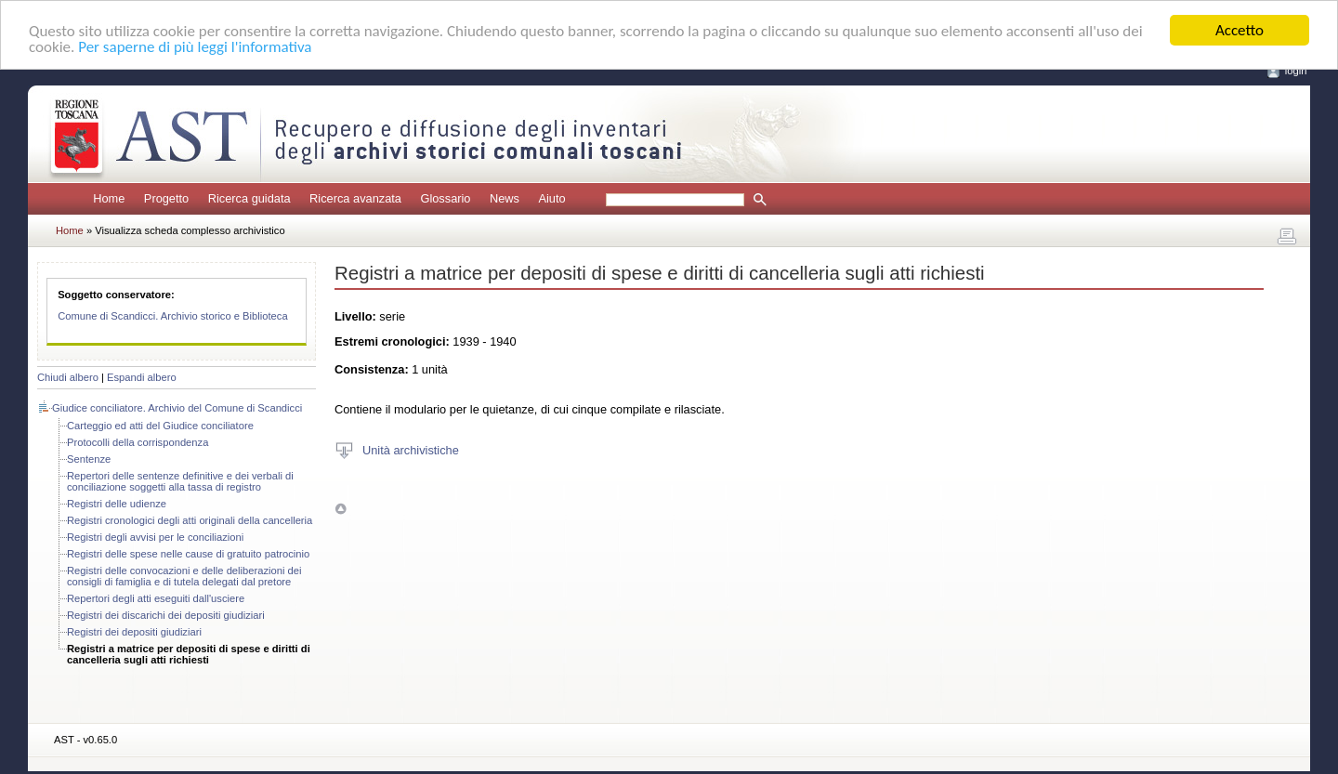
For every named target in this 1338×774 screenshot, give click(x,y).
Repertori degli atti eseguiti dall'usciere (155, 598)
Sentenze (89, 459)
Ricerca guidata (249, 198)
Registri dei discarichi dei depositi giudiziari (166, 615)
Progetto (166, 198)
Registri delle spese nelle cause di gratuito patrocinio (188, 553)
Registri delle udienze (116, 503)
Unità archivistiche (410, 449)
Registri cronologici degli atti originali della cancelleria (189, 520)
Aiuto (551, 198)
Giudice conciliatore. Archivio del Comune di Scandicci (177, 407)
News (504, 198)
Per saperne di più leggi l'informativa (194, 46)
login (1296, 70)
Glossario (445, 198)
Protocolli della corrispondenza (137, 442)
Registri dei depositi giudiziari (134, 631)
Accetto (1239, 30)
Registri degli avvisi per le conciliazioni (155, 537)
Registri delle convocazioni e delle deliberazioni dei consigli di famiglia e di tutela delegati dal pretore (184, 576)
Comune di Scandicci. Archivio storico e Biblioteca (173, 315)
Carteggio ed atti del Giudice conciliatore (160, 425)
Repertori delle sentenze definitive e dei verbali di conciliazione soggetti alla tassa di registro (180, 481)
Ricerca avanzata (355, 198)
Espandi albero (142, 377)
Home (109, 198)
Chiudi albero (67, 377)
